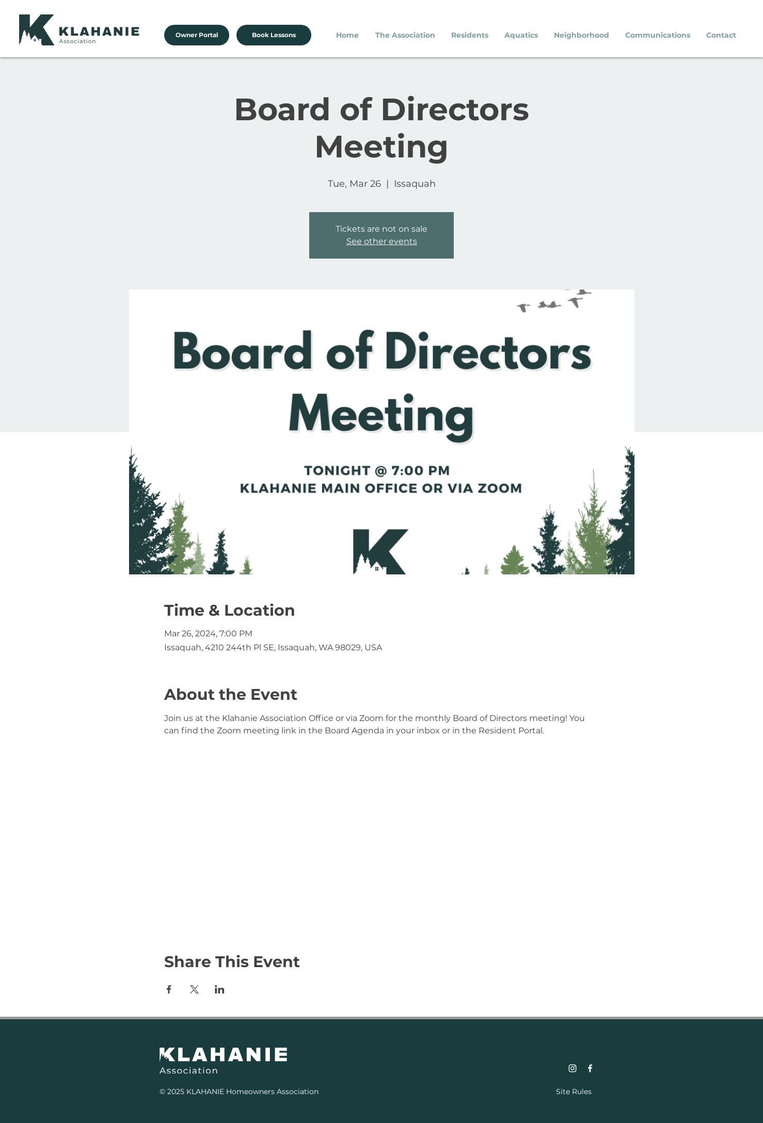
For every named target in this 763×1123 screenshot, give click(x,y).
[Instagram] (572, 1068)
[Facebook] (590, 1068)
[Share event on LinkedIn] (220, 989)
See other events (381, 241)
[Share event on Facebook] (169, 989)
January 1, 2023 (209, 1040)
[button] (405, 35)
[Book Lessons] (273, 35)
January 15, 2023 (211, 1027)
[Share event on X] (194, 989)
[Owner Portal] (196, 35)
